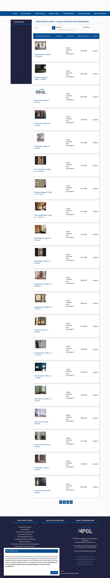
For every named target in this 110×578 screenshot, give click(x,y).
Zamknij (54, 572)
